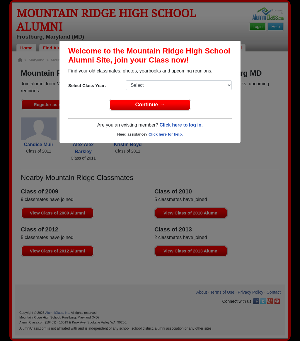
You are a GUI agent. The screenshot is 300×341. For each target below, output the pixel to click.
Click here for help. (166, 134)
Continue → (150, 105)
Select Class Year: (87, 85)
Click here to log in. (181, 124)
